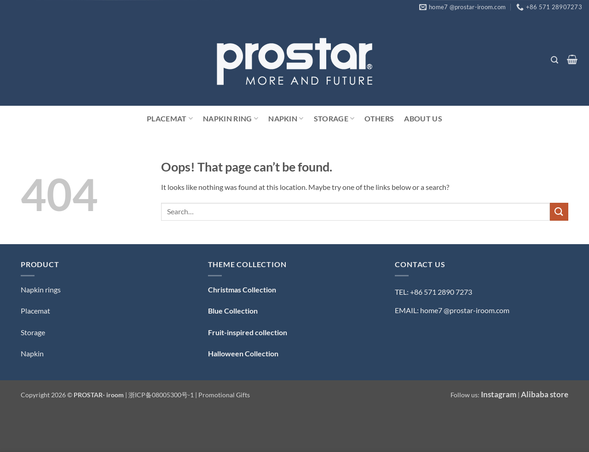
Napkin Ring (230, 118)
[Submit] (559, 212)
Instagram (498, 394)
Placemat (170, 118)
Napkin (285, 118)
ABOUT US (423, 118)
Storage (334, 118)
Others (379, 118)
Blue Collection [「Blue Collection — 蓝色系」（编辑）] (233, 310)
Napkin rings (41, 289)
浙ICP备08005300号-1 (161, 395)
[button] (554, 60)
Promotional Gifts (224, 395)
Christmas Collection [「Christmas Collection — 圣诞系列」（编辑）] (242, 289)
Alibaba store (544, 394)
